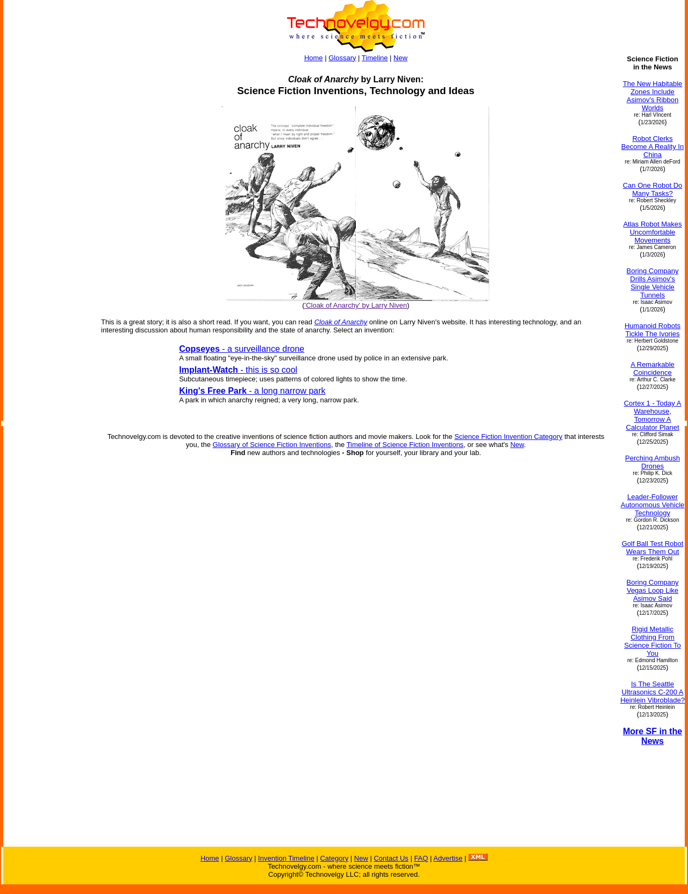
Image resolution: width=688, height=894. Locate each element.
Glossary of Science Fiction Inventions (272, 445)
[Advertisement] (47, 354)
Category (334, 858)
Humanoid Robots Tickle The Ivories (652, 330)
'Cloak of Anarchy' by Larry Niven (356, 305)
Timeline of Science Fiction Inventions (405, 445)
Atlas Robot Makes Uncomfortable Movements (652, 232)
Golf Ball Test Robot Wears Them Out (653, 548)
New (400, 58)
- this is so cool (238, 369)
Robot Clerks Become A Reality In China (652, 146)
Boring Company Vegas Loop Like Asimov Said (653, 590)
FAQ (421, 858)
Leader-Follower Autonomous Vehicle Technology (653, 505)
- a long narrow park (252, 390)
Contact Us (391, 858)
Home (313, 58)
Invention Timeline (286, 858)
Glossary (342, 58)
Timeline (375, 58)
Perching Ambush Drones (652, 462)
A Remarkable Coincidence (652, 368)
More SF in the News (652, 736)
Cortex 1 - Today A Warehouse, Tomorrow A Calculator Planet (653, 415)
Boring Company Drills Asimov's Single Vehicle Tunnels (653, 283)
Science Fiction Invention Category (508, 436)
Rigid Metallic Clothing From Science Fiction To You (652, 641)
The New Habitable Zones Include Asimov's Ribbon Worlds (653, 96)
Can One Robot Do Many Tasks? (653, 189)
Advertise (447, 858)
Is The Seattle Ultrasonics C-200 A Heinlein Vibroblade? (652, 692)
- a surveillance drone (241, 348)
